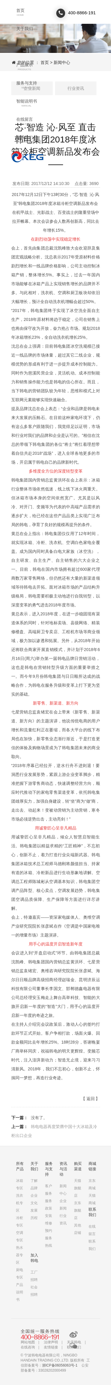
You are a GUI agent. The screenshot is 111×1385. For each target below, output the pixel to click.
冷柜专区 (19, 1221)
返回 (90, 1098)
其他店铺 (77, 1229)
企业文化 (34, 1199)
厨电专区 (19, 1273)
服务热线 (48, 1242)
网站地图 (28, 1342)
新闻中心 (62, 62)
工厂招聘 (34, 1276)
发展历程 (34, 1214)
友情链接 (51, 1347)
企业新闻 (63, 1204)
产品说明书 (19, 1292)
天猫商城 (92, 1199)
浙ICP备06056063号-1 (60, 1365)
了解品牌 (34, 1184)
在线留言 (92, 1230)
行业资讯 (75, 88)
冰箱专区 (19, 1184)
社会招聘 (34, 1291)
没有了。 (39, 1117)
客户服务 (48, 1190)
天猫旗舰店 (77, 1188)
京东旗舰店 (77, 1210)
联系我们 (27, 157)
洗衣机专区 (19, 1203)
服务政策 (48, 1204)
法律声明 (51, 1342)
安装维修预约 (48, 1223)
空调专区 (19, 1236)
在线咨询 (28, 1347)
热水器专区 (19, 1255)
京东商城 (92, 1184)
